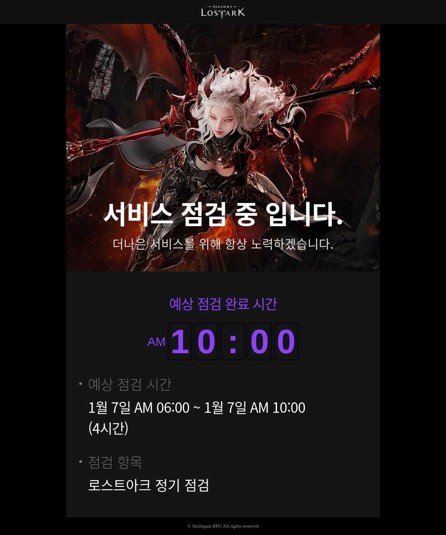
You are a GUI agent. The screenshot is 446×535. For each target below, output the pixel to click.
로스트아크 (223, 12)
